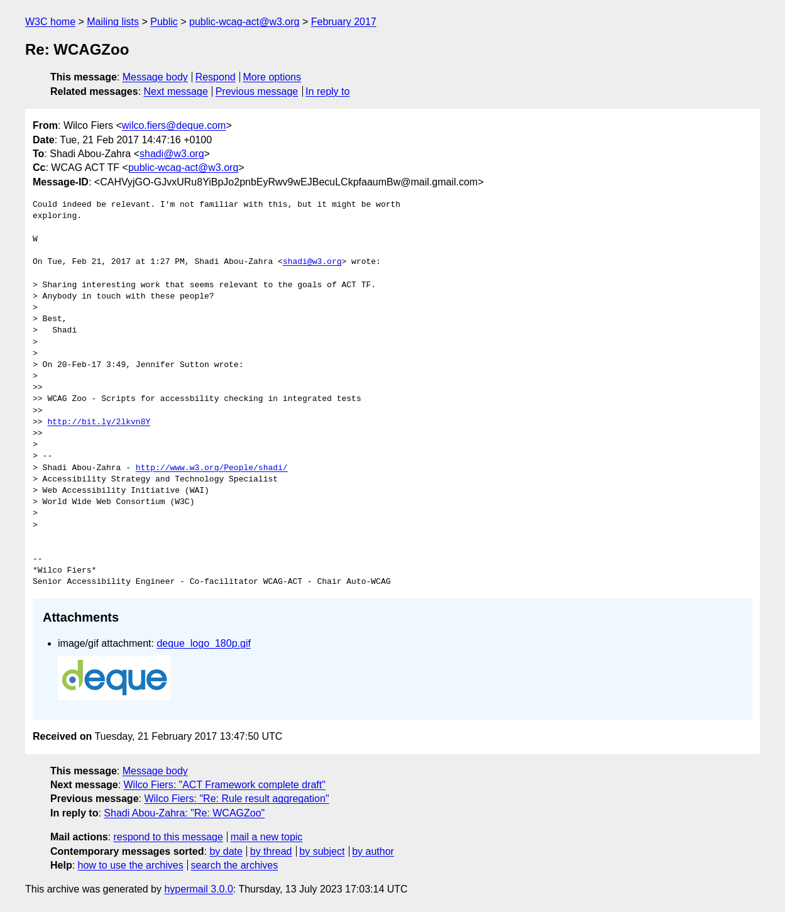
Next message (176, 91)
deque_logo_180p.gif (203, 643)
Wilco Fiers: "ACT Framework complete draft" (225, 784)
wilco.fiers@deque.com (174, 125)
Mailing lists (113, 21)
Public (164, 21)
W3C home (50, 21)
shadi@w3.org (172, 153)
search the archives (234, 865)
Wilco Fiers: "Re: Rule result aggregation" (236, 798)
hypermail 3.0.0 (198, 889)
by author (373, 851)
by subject (321, 851)
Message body (155, 77)
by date (225, 851)
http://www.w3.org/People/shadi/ (212, 468)
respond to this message (167, 837)
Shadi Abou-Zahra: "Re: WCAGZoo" (184, 813)
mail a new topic (267, 837)
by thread (271, 851)
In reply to (327, 91)
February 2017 (343, 21)
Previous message (257, 91)
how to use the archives (131, 865)
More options (272, 77)
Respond (215, 77)
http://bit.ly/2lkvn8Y (98, 422)
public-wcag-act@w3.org (244, 21)
